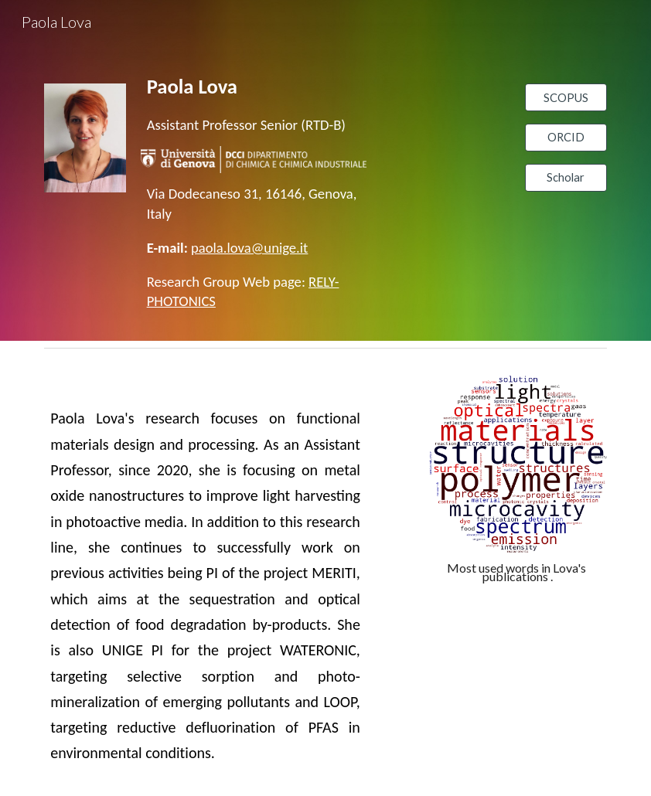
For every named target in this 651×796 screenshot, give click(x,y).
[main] (253, 104)
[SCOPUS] (566, 97)
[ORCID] (566, 137)
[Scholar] (566, 178)
